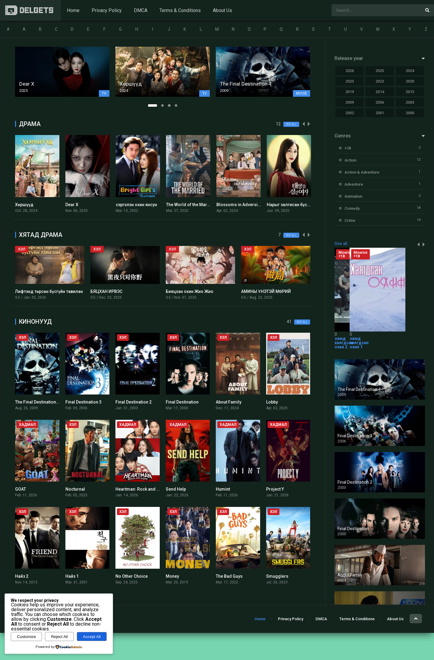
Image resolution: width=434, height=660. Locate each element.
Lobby (272, 402)
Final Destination (182, 402)
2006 (380, 102)
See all (291, 124)
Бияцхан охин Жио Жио (189, 291)
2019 (349, 92)
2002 (349, 113)
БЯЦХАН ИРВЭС (106, 291)
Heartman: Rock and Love (140, 489)
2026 (349, 70)
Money (172, 576)
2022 (380, 81)
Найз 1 (72, 576)
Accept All (92, 636)
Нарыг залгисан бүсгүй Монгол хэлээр (306, 204)
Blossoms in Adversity (238, 204)
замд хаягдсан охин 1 (359, 342)
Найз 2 (21, 576)
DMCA (140, 10)
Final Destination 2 (133, 402)
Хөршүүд (24, 204)
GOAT (20, 489)
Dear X (71, 204)
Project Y (275, 489)
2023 (349, 81)
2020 (410, 81)
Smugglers (277, 576)
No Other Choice (131, 576)
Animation (353, 196)
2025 (380, 70)
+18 (347, 148)
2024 (410, 70)
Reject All (59, 636)
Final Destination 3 (83, 402)
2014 (380, 92)
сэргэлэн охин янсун (136, 204)
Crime (349, 220)
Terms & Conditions (180, 10)
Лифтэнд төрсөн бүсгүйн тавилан (49, 291)
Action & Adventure (361, 172)
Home (73, 10)
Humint (223, 489)
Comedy (352, 208)
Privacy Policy (107, 10)
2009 (349, 102)
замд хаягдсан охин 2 (344, 342)
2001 (380, 113)
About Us (222, 10)
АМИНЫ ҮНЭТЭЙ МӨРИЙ (266, 291)
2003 (410, 102)
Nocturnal (75, 489)
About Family (228, 402)
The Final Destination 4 (37, 402)
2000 (410, 113)
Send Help (176, 489)
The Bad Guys (229, 576)
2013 (410, 92)
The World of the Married (190, 204)
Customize (26, 636)
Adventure (353, 184)
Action (350, 160)
